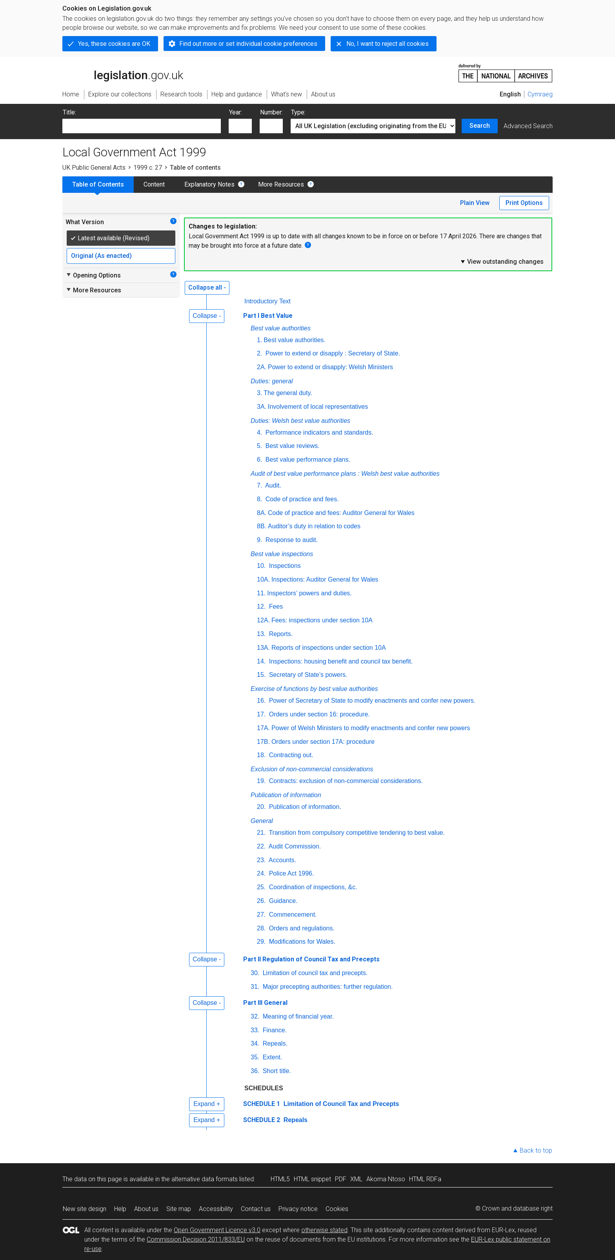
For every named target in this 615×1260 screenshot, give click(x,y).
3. (259, 393)
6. (259, 459)
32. (255, 1016)
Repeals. (274, 1043)
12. (261, 606)
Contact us (256, 1209)
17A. (263, 728)
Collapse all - (207, 287)
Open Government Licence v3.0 (217, 1230)
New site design (84, 1209)
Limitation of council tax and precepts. (314, 973)
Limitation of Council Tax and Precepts (340, 1103)
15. (261, 674)
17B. (263, 741)
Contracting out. (290, 755)
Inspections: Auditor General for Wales (324, 579)
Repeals (295, 1120)
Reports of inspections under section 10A (328, 647)
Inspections (283, 565)
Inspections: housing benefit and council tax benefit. (340, 661)
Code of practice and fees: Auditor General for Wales (341, 512)
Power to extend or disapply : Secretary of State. (332, 353)
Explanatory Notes (209, 184)
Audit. (272, 485)
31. (255, 986)
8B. (261, 526)
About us (146, 1209)
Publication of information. (304, 806)
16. (261, 700)
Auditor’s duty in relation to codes (314, 526)
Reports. (280, 634)
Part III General (265, 1002)
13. (261, 634)
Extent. (271, 1057)
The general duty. (288, 393)
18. (261, 755)
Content (154, 184)
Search (479, 125)
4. (259, 432)
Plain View (474, 203)
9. (259, 540)
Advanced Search (528, 126)
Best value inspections (282, 554)
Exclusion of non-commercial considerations (312, 769)
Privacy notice (298, 1209)
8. (259, 499)
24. (261, 873)
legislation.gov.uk (122, 72)
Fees (275, 606)
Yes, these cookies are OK (114, 43)
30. (255, 973)
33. (255, 1030)
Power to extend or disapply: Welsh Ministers (330, 367)
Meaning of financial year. (297, 1016)
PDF (340, 1179)
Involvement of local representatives (318, 406)
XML (356, 1179)
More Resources (281, 184)
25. (261, 887)
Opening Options (93, 275)
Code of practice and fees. (301, 499)
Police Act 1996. (290, 873)
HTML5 (280, 1179)
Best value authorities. (294, 340)
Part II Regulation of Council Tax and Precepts (311, 959)
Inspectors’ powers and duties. (309, 593)
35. (255, 1057)
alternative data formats (204, 1179)
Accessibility (216, 1209)
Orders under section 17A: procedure (323, 741)
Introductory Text (267, 301)
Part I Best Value (268, 315)
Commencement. (292, 914)
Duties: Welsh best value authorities (300, 420)
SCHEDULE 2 (261, 1120)
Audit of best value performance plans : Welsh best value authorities (345, 473)
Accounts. (281, 860)
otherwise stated (324, 1230)
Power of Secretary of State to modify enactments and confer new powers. (371, 700)
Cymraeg (540, 94)
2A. (261, 367)
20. (261, 806)
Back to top (536, 1150)
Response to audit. (291, 540)
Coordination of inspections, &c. (312, 887)
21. (261, 832)
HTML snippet (312, 1179)
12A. (263, 620)
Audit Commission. (294, 846)
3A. (261, 406)
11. (261, 593)
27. (261, 914)
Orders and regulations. (301, 928)
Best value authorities (281, 328)
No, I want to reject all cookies (387, 43)
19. (261, 781)
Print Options (524, 203)
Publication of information (286, 795)
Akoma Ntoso (385, 1179)
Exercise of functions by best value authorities (314, 688)
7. (259, 485)
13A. (263, 647)
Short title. (276, 1071)
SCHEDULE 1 (261, 1104)
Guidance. (282, 900)
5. (259, 445)
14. (261, 661)
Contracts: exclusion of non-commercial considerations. (345, 781)
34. (255, 1043)
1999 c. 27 (147, 167)
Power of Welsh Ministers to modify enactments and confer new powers (370, 728)
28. (261, 928)
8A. (261, 512)
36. (255, 1071)
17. (261, 714)
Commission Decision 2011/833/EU (196, 1239)
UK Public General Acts (94, 167)
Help (120, 1209)
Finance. (274, 1030)
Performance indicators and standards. (318, 432)
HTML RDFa (425, 1179)
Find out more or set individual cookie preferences (248, 43)
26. (261, 900)
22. (261, 846)
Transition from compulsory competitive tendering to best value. (356, 832)
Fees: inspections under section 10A (322, 620)
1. (259, 340)
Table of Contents (98, 184)
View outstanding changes (502, 261)
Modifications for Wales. (301, 941)
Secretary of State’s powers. (307, 674)
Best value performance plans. (307, 459)
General (262, 821)
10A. (263, 579)
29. (261, 941)
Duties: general (272, 381)
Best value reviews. (291, 445)
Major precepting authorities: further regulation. (327, 986)
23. (261, 860)
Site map (178, 1209)
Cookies (337, 1209)
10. (261, 565)
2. (259, 353)
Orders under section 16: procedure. (318, 714)
